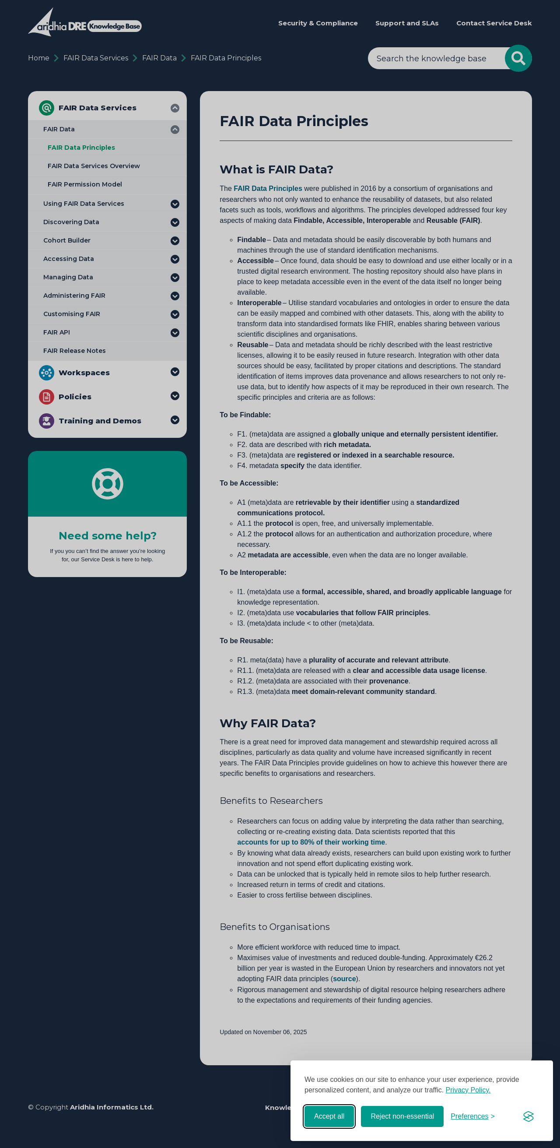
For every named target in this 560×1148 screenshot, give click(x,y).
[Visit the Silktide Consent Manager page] (528, 1116)
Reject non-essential (402, 1116)
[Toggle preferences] (473, 1116)
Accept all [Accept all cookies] (329, 1116)
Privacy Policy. (468, 1090)
